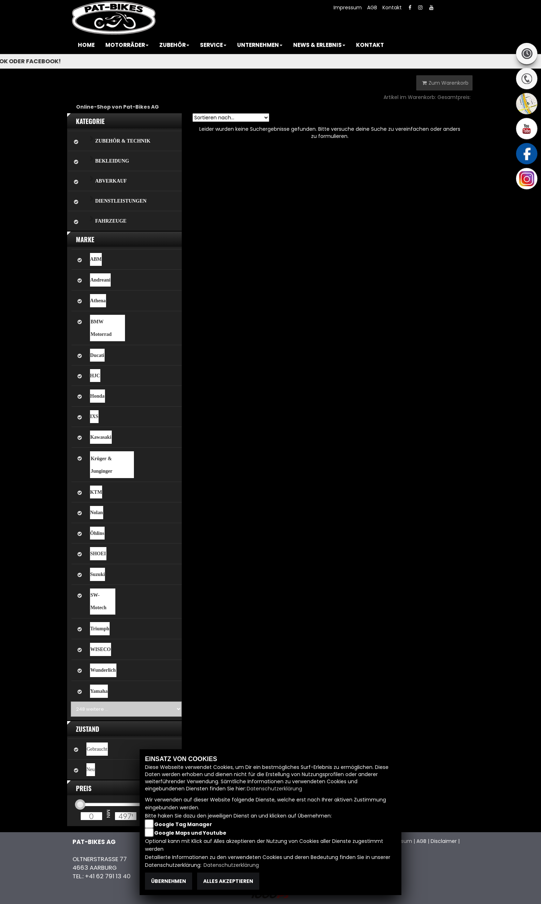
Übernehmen (168, 881)
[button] (127, 45)
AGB (372, 7)
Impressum (348, 7)
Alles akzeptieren (228, 881)
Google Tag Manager (183, 824)
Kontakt (392, 7)
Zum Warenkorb (445, 82)
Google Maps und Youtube (190, 832)
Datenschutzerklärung (274, 788)
